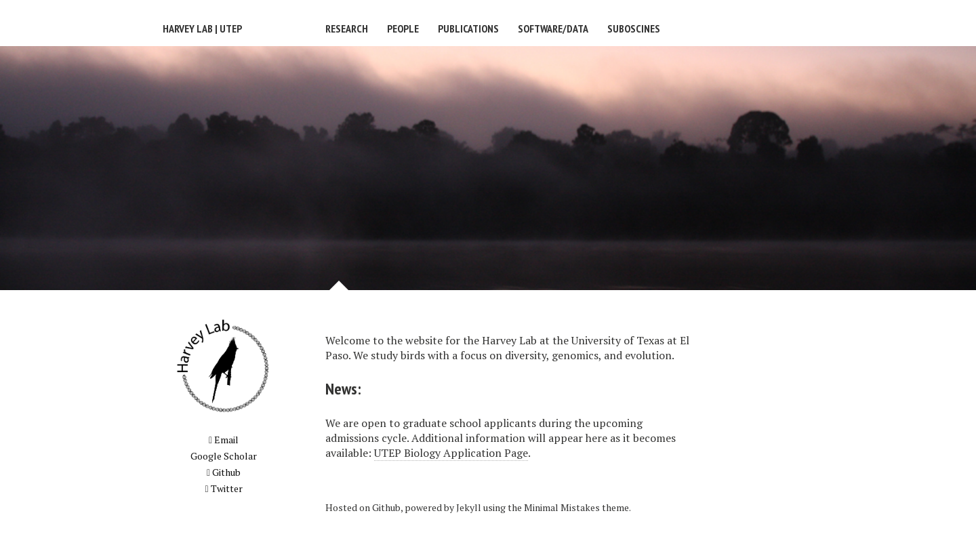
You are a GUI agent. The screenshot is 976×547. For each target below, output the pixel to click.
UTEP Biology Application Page (451, 452)
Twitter (223, 488)
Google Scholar (223, 455)
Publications (468, 28)
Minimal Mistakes (562, 507)
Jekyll (468, 507)
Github (224, 472)
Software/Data (553, 28)
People (403, 28)
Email (224, 439)
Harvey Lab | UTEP (202, 28)
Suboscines (633, 28)
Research (346, 28)
